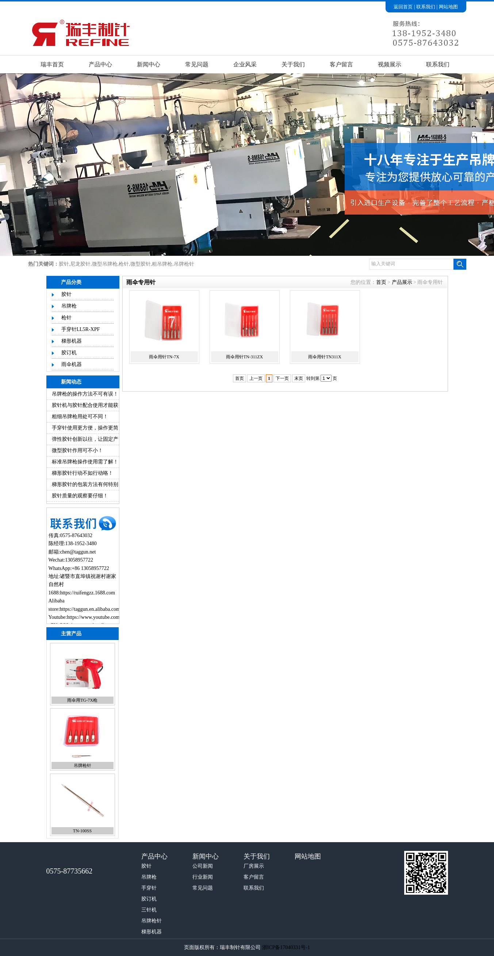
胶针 (64, 264)
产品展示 (402, 282)
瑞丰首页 (52, 64)
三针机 (149, 910)
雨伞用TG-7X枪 (82, 700)
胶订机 (69, 352)
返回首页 (403, 6)
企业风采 (245, 64)
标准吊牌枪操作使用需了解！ (85, 461)
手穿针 (149, 888)
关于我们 (293, 64)
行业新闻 (202, 877)
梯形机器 (71, 341)
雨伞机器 (71, 364)
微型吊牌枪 (105, 264)
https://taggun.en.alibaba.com (90, 609)
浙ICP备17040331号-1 (286, 947)
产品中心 (100, 64)
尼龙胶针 (80, 264)
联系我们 (425, 6)
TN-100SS (82, 830)
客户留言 (341, 64)
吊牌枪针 (184, 264)
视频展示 (389, 64)
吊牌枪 (69, 306)
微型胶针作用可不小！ (77, 450)
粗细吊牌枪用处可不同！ (80, 416)
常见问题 (196, 64)
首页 (381, 282)
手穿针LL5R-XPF (80, 329)
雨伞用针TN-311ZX (244, 356)
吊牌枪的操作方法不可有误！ (85, 394)
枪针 (124, 264)
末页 (298, 378)
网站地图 (448, 6)
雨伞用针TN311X (324, 356)
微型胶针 (140, 264)
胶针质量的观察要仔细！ (80, 495)
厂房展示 (254, 866)
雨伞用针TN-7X (164, 356)
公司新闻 (202, 866)
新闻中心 (148, 64)
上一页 (256, 378)
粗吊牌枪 (162, 264)
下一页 (282, 378)
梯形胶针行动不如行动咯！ (82, 473)
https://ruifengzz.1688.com (87, 592)
